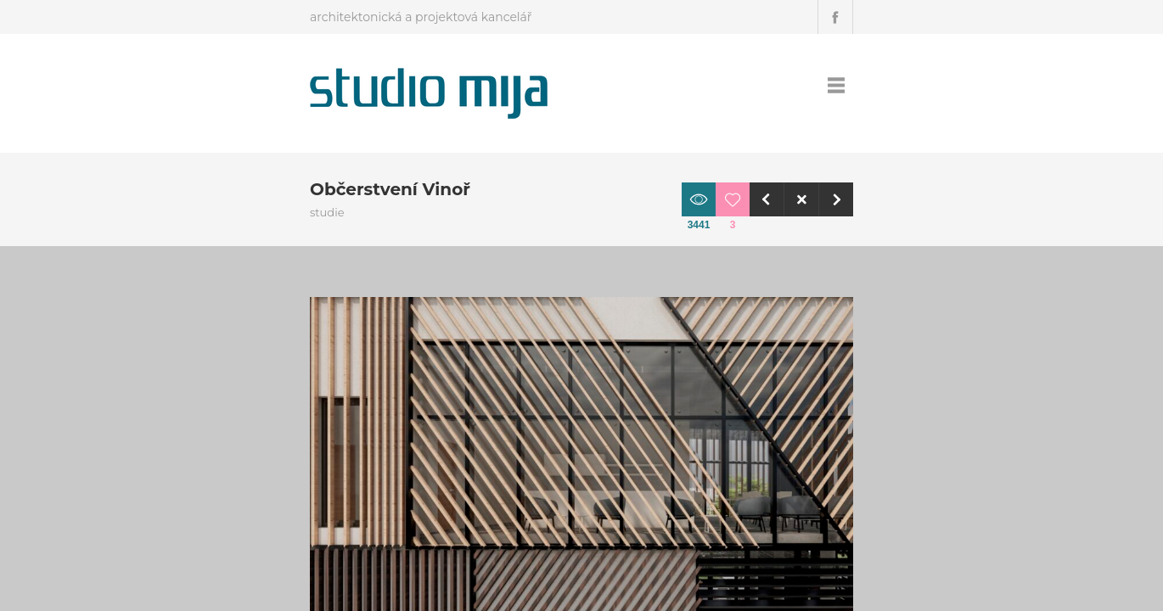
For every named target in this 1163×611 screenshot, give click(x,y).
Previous (894, 199)
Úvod (735, 84)
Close (929, 199)
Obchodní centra (851, 359)
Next (963, 199)
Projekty (792, 84)
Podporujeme (939, 84)
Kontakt (857, 84)
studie (825, 382)
